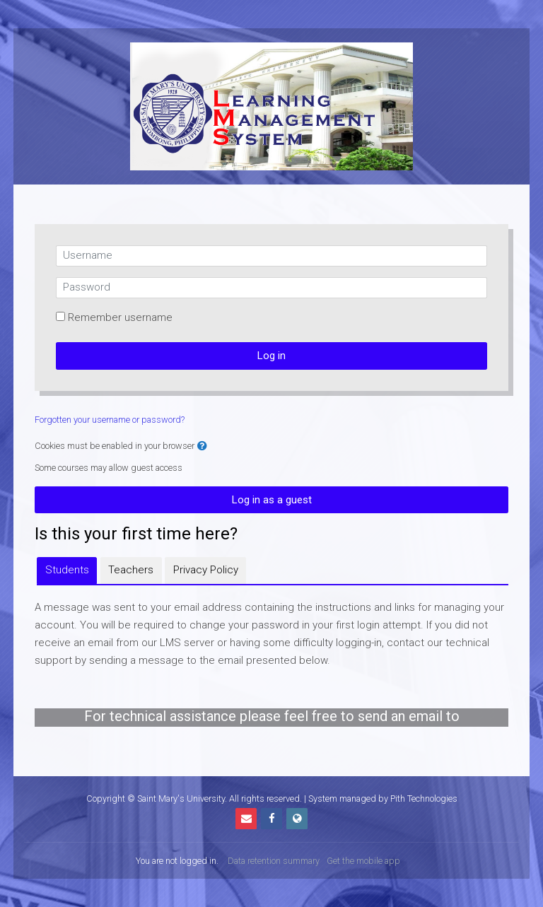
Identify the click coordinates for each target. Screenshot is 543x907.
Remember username (120, 317)
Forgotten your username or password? (110, 419)
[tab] (67, 570)
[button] (202, 446)
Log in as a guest (272, 499)
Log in (271, 355)
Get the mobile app (363, 860)
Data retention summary (274, 860)
